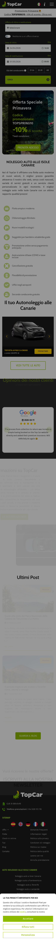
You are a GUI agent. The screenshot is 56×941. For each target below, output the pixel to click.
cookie (23, 912)
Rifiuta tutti (28, 926)
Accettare (28, 918)
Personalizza (28, 935)
